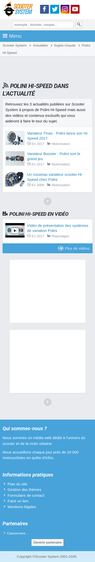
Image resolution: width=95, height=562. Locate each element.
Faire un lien (18, 501)
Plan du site (17, 484)
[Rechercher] (79, 24)
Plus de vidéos (74, 248)
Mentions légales (22, 507)
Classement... (17, 533)
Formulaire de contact (26, 495)
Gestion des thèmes (24, 489)
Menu (12, 36)
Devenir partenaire (47, 542)
